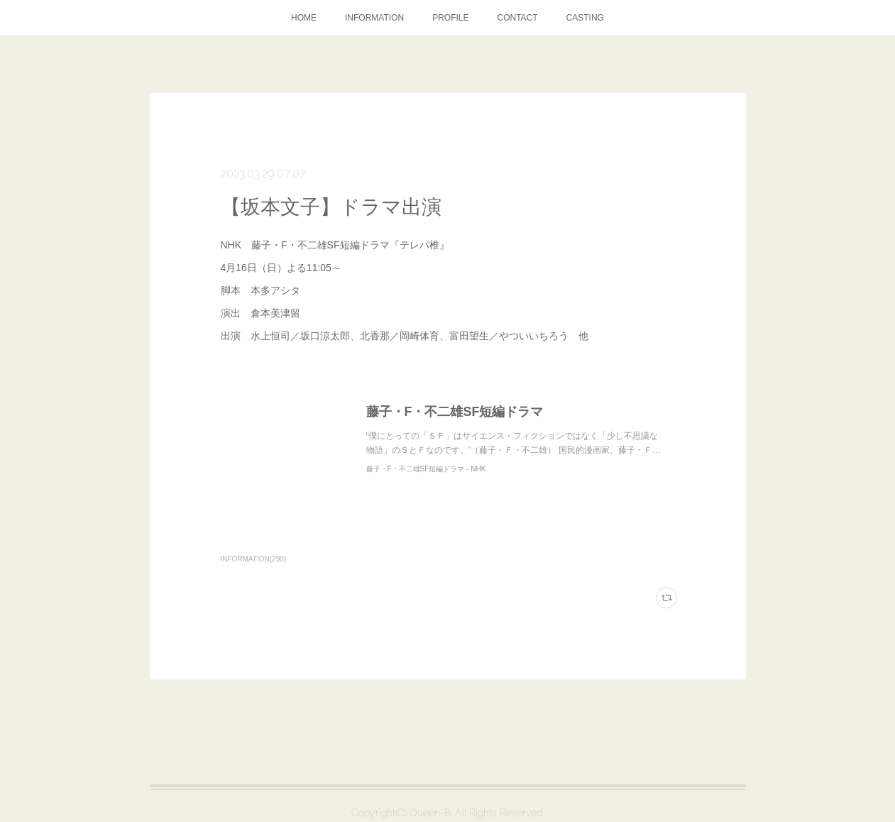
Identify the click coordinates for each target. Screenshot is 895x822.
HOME (304, 18)
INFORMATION (374, 18)
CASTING (585, 18)
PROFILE (450, 18)
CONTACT (518, 18)
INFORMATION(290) (254, 559)
